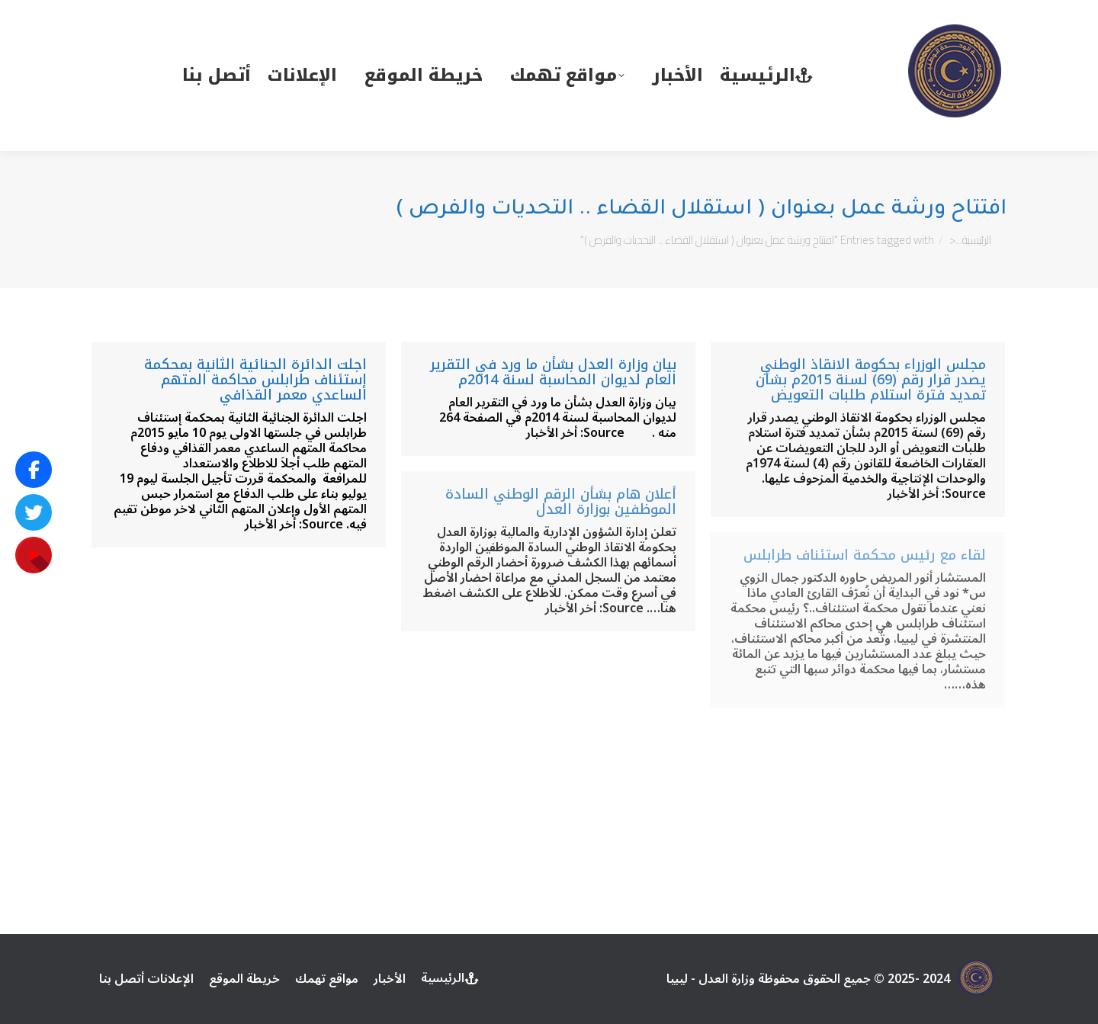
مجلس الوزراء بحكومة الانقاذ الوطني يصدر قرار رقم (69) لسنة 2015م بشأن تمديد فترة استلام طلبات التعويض (871, 379)
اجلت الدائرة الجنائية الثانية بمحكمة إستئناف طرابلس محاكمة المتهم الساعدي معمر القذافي (255, 379)
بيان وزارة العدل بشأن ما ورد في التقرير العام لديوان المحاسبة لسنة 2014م (553, 372)
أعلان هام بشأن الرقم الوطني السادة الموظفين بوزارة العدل (560, 501)
